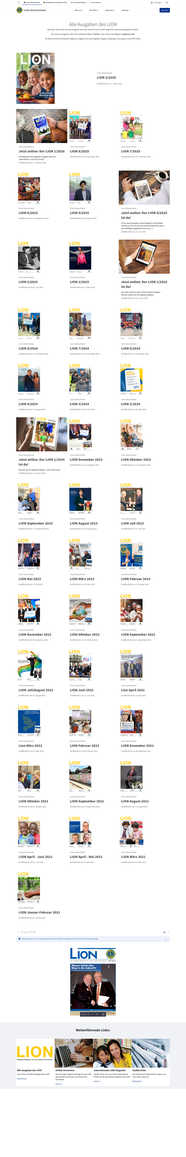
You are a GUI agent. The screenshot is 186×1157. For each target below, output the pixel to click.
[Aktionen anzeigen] (168, 932)
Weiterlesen (22, 1078)
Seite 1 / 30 (85, 1014)
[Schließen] (166, 939)
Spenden (164, 10)
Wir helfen (93, 10)
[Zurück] (18, 932)
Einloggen (156, 2)
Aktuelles (125, 10)
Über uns (78, 10)
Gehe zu (59, 1084)
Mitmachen (109, 10)
